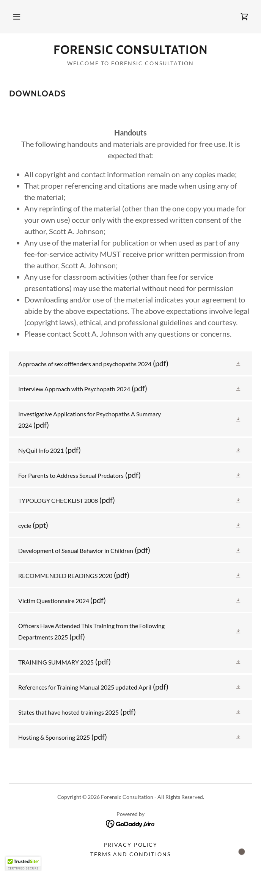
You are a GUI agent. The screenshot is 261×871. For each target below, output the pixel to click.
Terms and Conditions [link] (130, 854)
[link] (244, 16)
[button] (16, 16)
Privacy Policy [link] (130, 844)
